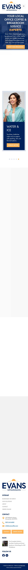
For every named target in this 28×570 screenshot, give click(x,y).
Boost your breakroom (15, 47)
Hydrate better (13, 145)
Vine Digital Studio (21, 565)
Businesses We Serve (9, 499)
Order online (17, 532)
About (4, 504)
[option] (14, 121)
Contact (5, 507)
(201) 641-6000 (9, 522)
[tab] (9, 159)
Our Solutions (7, 501)
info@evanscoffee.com (11, 526)
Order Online (6, 509)
